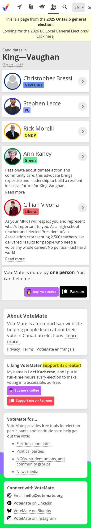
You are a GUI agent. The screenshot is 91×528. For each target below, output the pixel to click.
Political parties (30, 451)
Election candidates (34, 443)
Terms (28, 349)
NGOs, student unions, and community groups (41, 461)
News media (27, 471)
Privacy (13, 349)
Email (35, 495)
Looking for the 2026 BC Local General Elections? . (46, 33)
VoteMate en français (55, 349)
